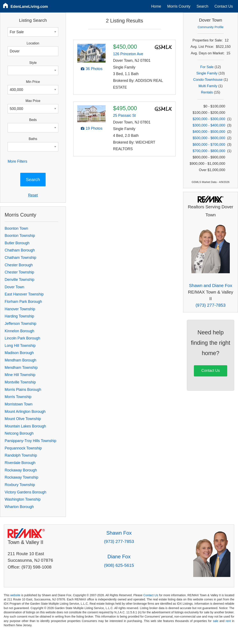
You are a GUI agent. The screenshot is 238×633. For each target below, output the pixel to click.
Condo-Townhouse (208, 80)
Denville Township (19, 279)
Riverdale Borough (20, 463)
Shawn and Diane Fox (210, 285)
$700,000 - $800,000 (209, 151)
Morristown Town (19, 404)
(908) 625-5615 (119, 565)
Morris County (178, 6)
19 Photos (94, 128)
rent (228, 621)
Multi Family (208, 86)
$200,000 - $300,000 (209, 119)
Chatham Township (20, 257)
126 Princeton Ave (128, 54)
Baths (33, 139)
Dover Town (14, 287)
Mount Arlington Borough (25, 411)
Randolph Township (21, 455)
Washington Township (23, 499)
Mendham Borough (20, 360)
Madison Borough (19, 353)
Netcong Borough (19, 433)
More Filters (17, 161)
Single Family (207, 73)
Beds (33, 120)
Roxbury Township (20, 485)
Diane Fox (119, 556)
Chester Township (19, 272)
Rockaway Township (21, 477)
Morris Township (18, 397)
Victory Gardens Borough (25, 492)
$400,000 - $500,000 (209, 132)
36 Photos (94, 69)
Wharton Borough (19, 507)
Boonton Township (20, 235)
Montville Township (20, 382)
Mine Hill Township (20, 375)
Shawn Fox (119, 533)
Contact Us (224, 6)
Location (33, 43)
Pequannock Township (23, 448)
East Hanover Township (24, 294)
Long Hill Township (20, 345)
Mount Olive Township (23, 419)
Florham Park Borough (23, 301)
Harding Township (19, 316)
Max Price (33, 101)
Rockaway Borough (21, 470)
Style (33, 63)
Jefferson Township (20, 323)
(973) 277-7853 (211, 305)
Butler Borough (17, 243)
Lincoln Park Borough (22, 338)
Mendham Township (21, 367)
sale (215, 621)
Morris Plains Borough (23, 389)
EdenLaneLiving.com (29, 6)
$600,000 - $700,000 (209, 145)
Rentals (207, 92)
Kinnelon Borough (19, 331)
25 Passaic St (124, 115)
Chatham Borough (20, 250)
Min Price (33, 82)
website (15, 595)
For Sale (207, 67)
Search (202, 6)
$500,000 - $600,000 (209, 138)
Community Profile (211, 27)
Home (156, 6)
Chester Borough (19, 265)
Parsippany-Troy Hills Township (30, 441)
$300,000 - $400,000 (209, 125)
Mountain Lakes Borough (25, 426)
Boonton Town (16, 228)
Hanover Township (20, 309)
